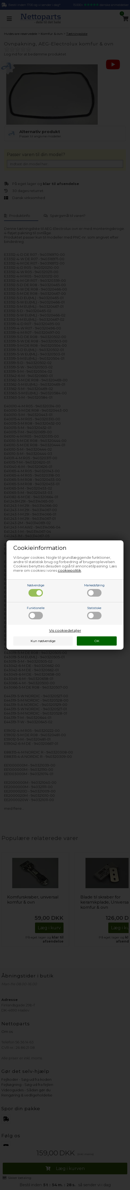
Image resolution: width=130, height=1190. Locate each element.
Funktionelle (36, 612)
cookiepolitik (69, 570)
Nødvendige (35, 590)
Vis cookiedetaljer (65, 630)
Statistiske (94, 612)
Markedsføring (94, 590)
